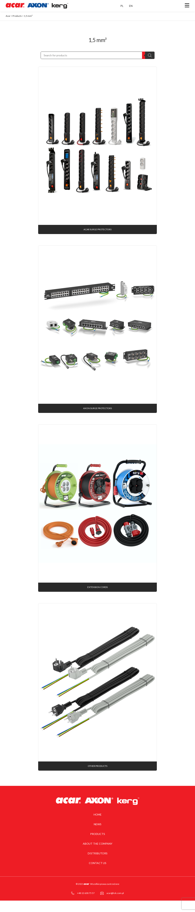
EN (131, 5)
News (97, 824)
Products (97, 834)
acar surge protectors (97, 229)
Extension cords (97, 587)
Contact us (97, 863)
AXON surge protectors (97, 408)
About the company (97, 843)
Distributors (97, 853)
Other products (97, 766)
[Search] (150, 55)
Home (98, 814)
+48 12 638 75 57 (86, 893)
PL (121, 5)
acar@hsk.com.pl (115, 893)
